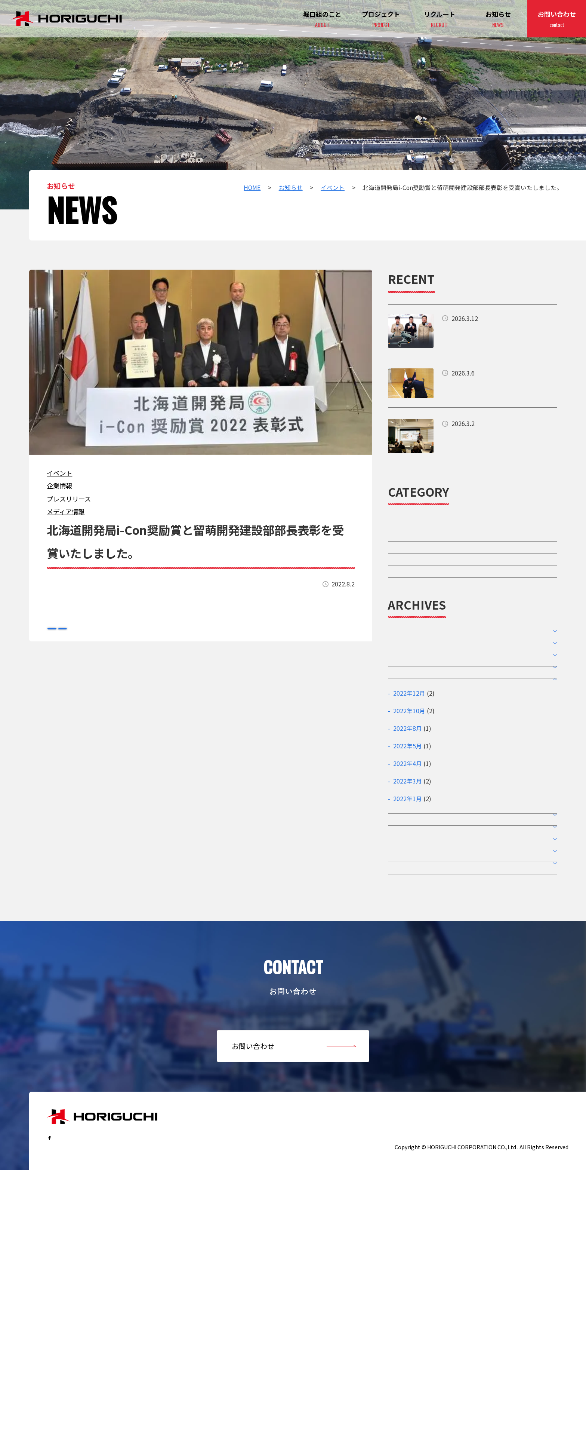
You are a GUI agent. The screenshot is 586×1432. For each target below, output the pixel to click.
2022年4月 (407, 904)
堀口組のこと (352, 1359)
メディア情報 (65, 511)
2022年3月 (407, 921)
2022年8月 (407, 868)
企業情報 (59, 485)
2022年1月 (407, 939)
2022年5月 (407, 886)
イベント (59, 473)
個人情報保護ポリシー (529, 1383)
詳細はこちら (472, 330)
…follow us (72, 1382)
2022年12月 (409, 833)
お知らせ (498, 19)
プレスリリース (69, 498)
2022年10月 (409, 851)
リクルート (448, 1359)
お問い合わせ (557, 19)
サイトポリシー (461, 1383)
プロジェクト (381, 19)
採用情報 (402, 582)
